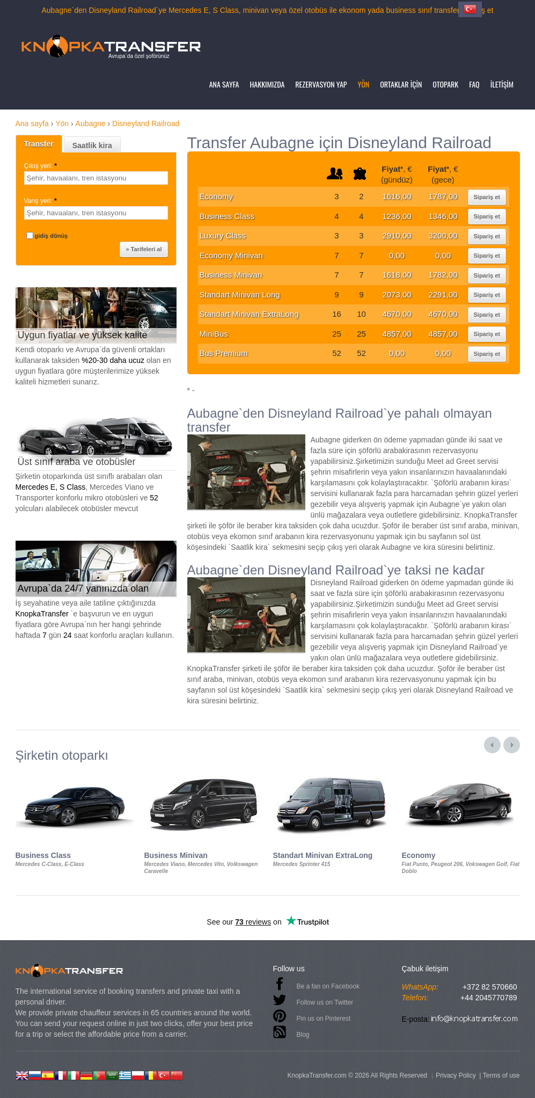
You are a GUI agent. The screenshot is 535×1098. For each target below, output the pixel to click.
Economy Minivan (231, 255)
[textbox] (96, 178)
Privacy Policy (456, 1075)
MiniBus (214, 333)
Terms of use (501, 1075)
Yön (364, 84)
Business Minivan (231, 274)
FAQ (474, 84)
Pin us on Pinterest (324, 1018)
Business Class (227, 216)
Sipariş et (487, 197)
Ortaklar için (401, 84)
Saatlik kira (92, 145)
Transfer (39, 144)
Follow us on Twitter (325, 1002)
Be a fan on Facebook (328, 986)
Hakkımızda (267, 84)
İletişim (502, 84)
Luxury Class (223, 235)
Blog (303, 1034)
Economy (216, 196)
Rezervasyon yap (321, 84)
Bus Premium (224, 353)
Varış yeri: (41, 201)
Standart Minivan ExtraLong (249, 313)
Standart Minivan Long (240, 294)
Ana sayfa (224, 84)
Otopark (445, 84)
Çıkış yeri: (41, 166)
